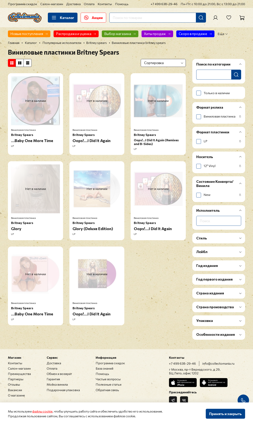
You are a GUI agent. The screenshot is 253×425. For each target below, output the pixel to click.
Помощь (121, 4)
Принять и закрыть (225, 414)
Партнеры (15, 379)
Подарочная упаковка (63, 390)
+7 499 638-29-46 (164, 4)
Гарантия (53, 379)
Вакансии (15, 390)
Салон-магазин (51, 4)
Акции (93, 17)
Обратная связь (107, 390)
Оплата (89, 4)
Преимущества (19, 374)
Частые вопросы (108, 379)
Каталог (62, 17)
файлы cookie (42, 411)
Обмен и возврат (59, 374)
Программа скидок (22, 4)
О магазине (16, 395)
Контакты (105, 4)
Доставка (73, 4)
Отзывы (14, 384)
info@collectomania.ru (218, 363)
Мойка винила (57, 384)
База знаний (104, 368)
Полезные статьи (108, 384)
